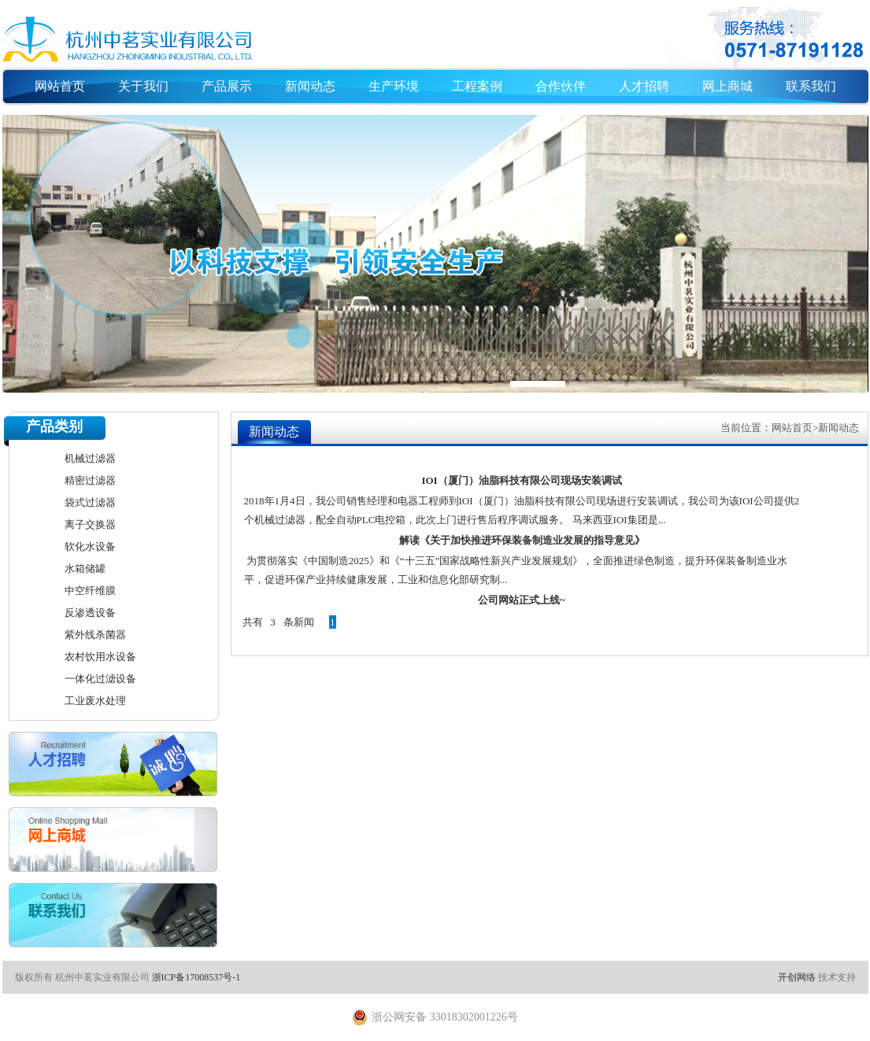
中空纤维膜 (90, 590)
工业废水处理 (95, 701)
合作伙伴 (560, 86)
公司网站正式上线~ (521, 600)
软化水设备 (90, 546)
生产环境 (393, 86)
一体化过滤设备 (100, 679)
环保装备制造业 (741, 561)
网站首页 (60, 86)
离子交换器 (90, 524)
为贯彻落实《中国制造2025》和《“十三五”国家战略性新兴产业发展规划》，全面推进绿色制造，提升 (475, 561)
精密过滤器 (90, 480)
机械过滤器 (90, 458)
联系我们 (811, 86)
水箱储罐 (85, 568)
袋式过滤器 (90, 502)
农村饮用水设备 (100, 657)
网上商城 (727, 86)
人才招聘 (644, 86)
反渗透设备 (90, 612)
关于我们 (143, 86)
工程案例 (477, 86)
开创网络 (797, 977)
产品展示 (227, 86)
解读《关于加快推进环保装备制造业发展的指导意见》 (522, 540)
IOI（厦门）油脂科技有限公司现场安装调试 (521, 480)
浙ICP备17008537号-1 (196, 977)
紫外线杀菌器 (95, 634)
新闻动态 (310, 86)
